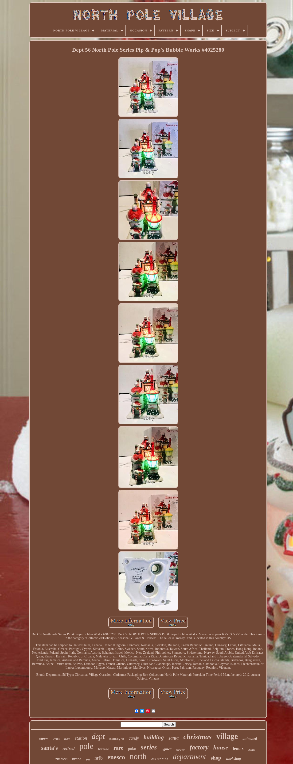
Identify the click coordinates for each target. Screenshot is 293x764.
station (81, 738)
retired (69, 748)
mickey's (116, 739)
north (138, 756)
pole (86, 746)
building (154, 737)
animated (249, 739)
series (149, 747)
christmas (198, 737)
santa (173, 738)
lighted (166, 749)
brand (76, 759)
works (56, 739)
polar (132, 748)
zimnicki (61, 759)
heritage (103, 749)
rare (118, 748)
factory (199, 747)
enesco (116, 757)
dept (98, 736)
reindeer (180, 749)
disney (251, 749)
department (189, 756)
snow (43, 738)
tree (88, 759)
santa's (49, 748)
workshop (233, 759)
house (220, 747)
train (67, 739)
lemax (238, 748)
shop (216, 758)
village (227, 736)
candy (134, 738)
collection (159, 759)
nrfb (98, 758)
